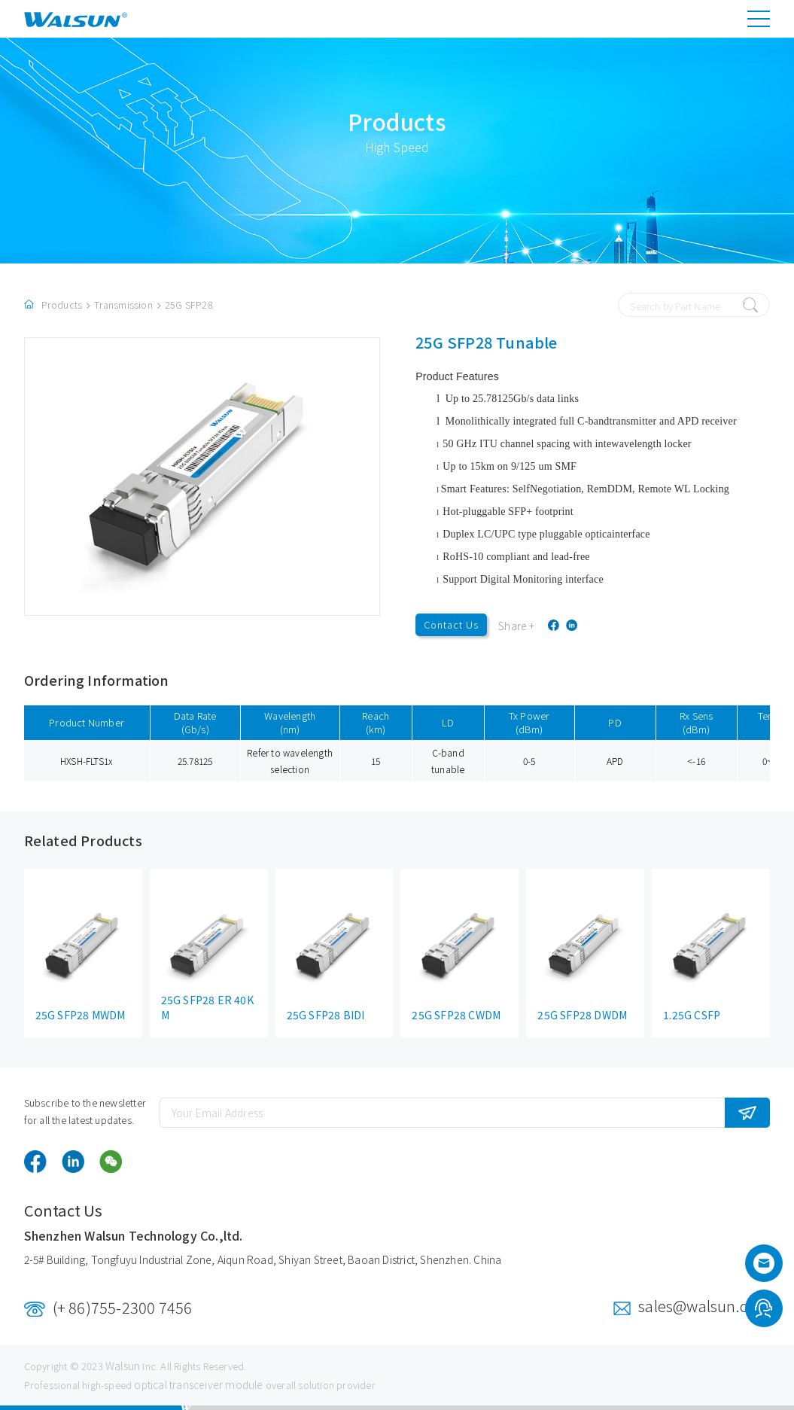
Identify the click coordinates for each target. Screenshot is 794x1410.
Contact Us (451, 624)
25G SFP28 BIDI (326, 1014)
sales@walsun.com (704, 1306)
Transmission (123, 304)
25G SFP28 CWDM (456, 1014)
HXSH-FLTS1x (86, 760)
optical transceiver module (198, 1384)
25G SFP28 (189, 304)
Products (62, 304)
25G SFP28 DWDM (582, 1014)
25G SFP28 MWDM (80, 1014)
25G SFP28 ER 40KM (207, 1007)
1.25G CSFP (691, 1014)
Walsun (122, 1365)
